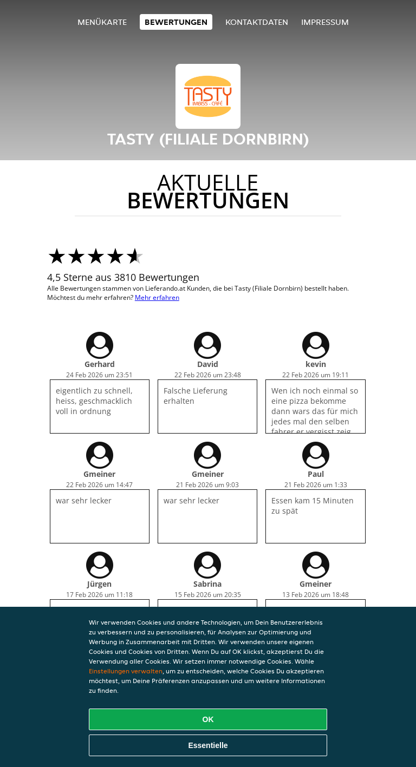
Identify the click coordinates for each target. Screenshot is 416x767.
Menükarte (102, 22)
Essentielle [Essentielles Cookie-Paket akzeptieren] (207, 745)
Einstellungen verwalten (125, 671)
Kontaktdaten (256, 22)
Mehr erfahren (157, 297)
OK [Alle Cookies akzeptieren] (208, 719)
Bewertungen (176, 22)
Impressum (325, 22)
